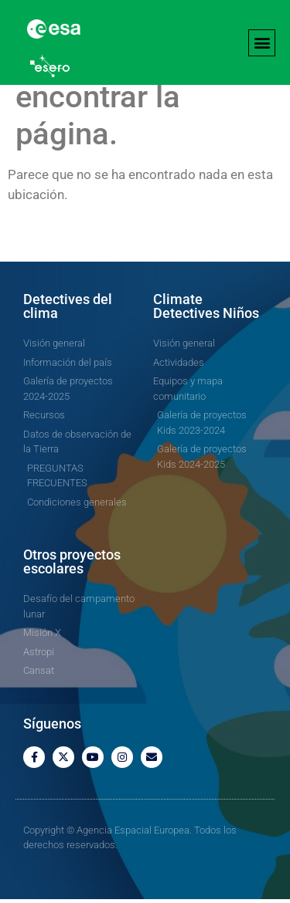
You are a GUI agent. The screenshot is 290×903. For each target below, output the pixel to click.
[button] (261, 42)
